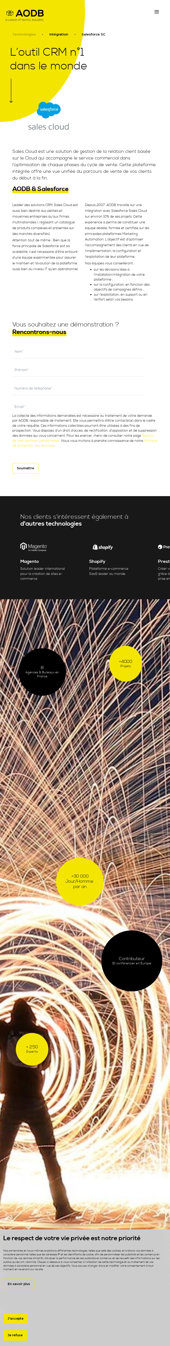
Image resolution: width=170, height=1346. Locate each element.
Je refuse (15, 1335)
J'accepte (15, 1318)
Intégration (58, 34)
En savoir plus (19, 1284)
